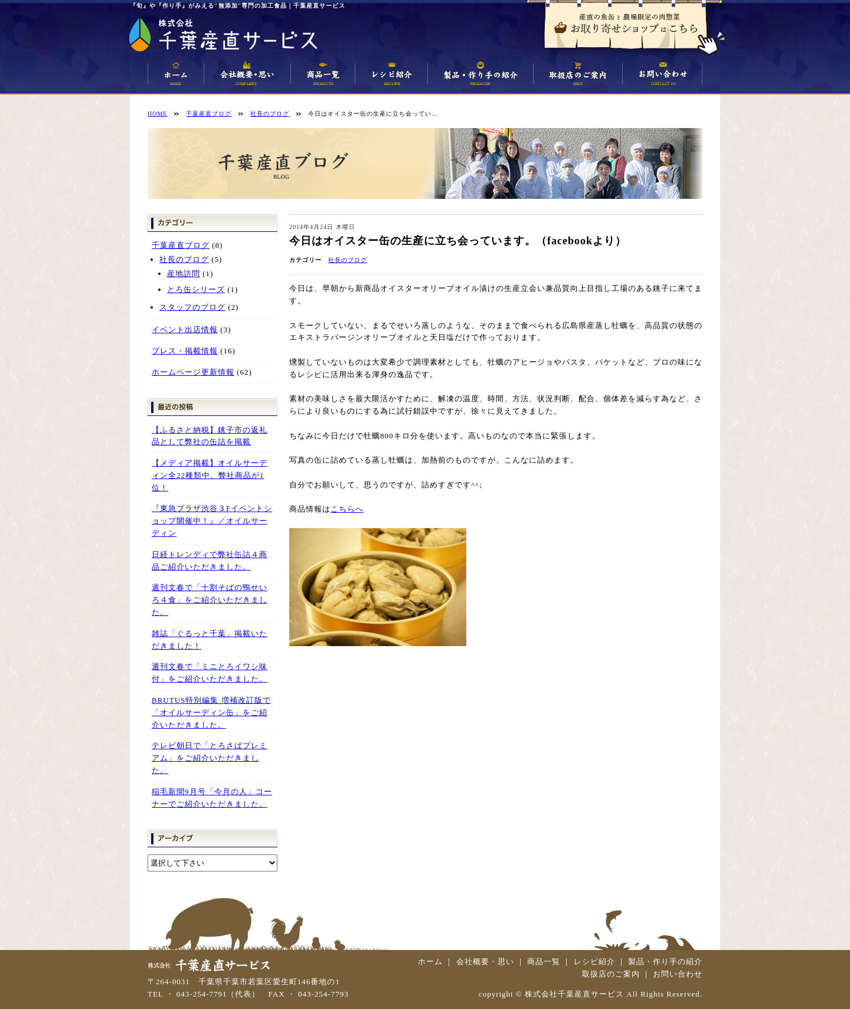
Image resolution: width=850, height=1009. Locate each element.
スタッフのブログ (192, 307)
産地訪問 (183, 273)
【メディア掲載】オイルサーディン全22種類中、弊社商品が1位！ (209, 475)
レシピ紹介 (594, 961)
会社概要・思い (485, 961)
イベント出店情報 (185, 329)
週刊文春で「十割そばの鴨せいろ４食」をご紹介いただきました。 (209, 600)
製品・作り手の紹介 (665, 961)
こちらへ (347, 508)
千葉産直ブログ (181, 245)
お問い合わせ (677, 973)
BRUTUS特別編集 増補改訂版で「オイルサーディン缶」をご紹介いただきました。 (211, 712)
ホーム (430, 961)
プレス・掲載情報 (185, 350)
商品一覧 (543, 961)
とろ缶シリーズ (196, 289)
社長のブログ (347, 260)
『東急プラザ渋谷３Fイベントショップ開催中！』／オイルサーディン (212, 521)
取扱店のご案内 (611, 973)
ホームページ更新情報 (193, 372)
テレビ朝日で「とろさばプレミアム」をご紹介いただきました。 (209, 758)
